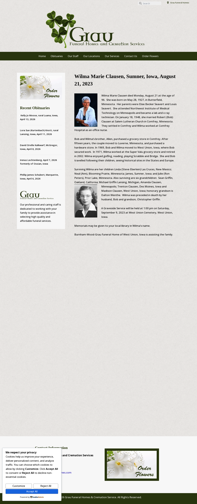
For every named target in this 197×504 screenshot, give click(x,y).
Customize (18, 486)
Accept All (32, 491)
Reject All (45, 486)
